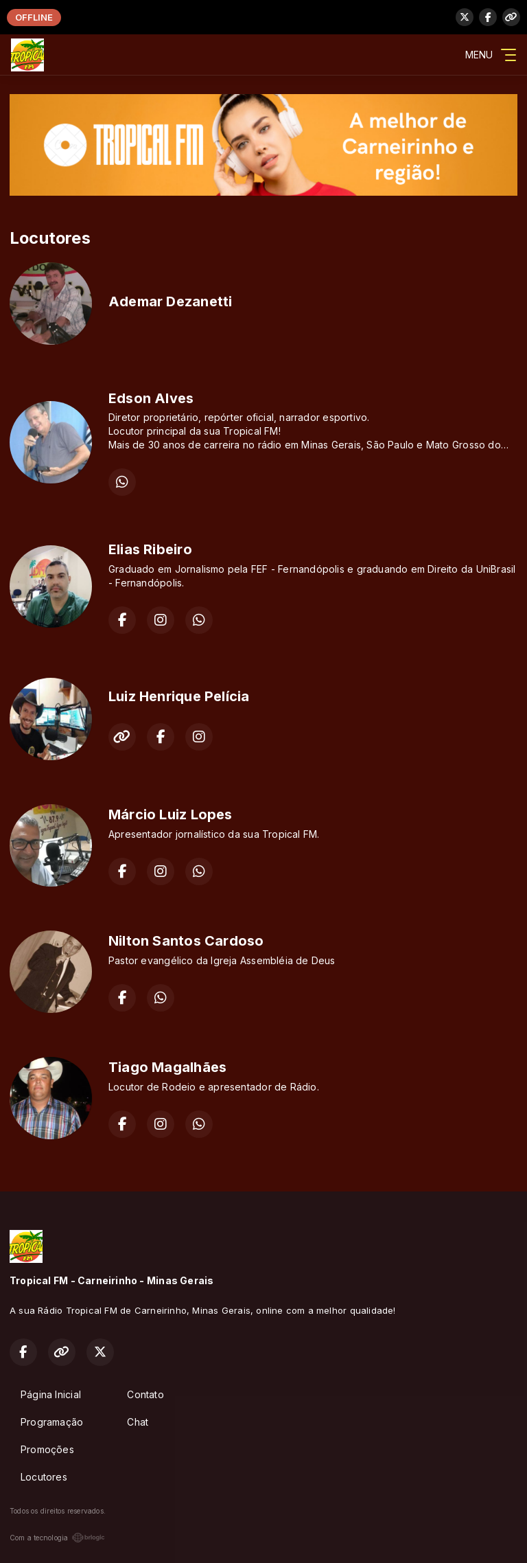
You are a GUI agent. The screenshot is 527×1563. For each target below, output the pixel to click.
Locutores (44, 1477)
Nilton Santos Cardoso (186, 941)
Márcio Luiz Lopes (170, 814)
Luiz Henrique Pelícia (178, 696)
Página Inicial (51, 1394)
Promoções (47, 1449)
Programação (52, 1422)
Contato (145, 1394)
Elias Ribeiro (150, 549)
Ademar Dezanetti (170, 301)
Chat (137, 1422)
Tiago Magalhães (167, 1067)
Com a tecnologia (57, 1537)
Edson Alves (151, 398)
